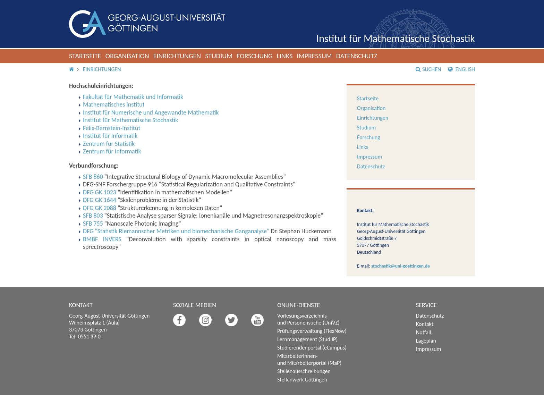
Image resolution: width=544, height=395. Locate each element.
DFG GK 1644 (99, 200)
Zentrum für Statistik (109, 144)
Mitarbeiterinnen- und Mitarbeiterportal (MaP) (309, 359)
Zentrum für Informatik (112, 151)
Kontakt (424, 324)
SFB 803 (93, 215)
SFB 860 (93, 176)
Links (285, 56)
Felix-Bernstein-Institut (112, 128)
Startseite (85, 56)
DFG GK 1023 (99, 192)
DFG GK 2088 (99, 208)
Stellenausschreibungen (304, 371)
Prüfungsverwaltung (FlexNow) (312, 331)
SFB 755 (93, 223)
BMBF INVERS (102, 239)
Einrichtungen (177, 56)
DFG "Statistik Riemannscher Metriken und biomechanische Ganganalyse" (176, 231)
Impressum (314, 56)
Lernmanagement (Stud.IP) (307, 339)
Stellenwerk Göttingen (302, 379)
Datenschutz (356, 56)
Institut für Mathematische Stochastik (395, 38)
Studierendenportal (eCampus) (312, 347)
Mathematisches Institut (114, 104)
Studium (218, 56)
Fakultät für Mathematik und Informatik (133, 97)
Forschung (255, 56)
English (461, 69)
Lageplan (426, 340)
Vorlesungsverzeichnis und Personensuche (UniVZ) (308, 319)
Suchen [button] (428, 69)
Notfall (423, 332)
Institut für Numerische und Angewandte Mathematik (151, 112)
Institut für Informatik (110, 136)
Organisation (127, 56)
